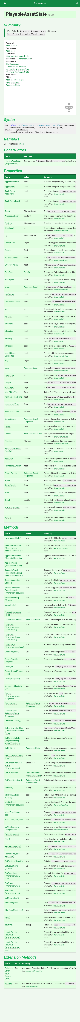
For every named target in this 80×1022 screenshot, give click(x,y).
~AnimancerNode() (13, 538)
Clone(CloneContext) (13, 620)
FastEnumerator (32, 773)
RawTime (9, 458)
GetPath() (9, 787)
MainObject (9, 387)
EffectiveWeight (11, 265)
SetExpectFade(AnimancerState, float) (12, 876)
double (60, 412)
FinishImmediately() (13, 721)
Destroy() (9, 666)
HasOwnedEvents (12, 302)
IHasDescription (12, 64)
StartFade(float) (11, 903)
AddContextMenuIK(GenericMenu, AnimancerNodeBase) (14, 548)
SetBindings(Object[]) (14, 861)
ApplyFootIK (10, 186)
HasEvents (9, 294)
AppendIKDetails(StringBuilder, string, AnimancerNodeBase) (14, 573)
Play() (7, 839)
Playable (8, 441)
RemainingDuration (13, 466)
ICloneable (10, 69)
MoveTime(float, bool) (14, 820)
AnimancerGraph (31, 287)
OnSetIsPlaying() (12, 834)
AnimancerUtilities (32, 986)
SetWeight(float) (12, 898)
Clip (6, 235)
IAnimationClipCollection (16, 67)
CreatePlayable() (12, 652)
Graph (7, 287)
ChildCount (9, 228)
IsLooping (9, 331)
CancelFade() (10, 605)
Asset (7, 211)
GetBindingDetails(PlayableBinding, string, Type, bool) (12, 740)
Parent (8, 434)
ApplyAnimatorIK (12, 182)
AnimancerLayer (31, 368)
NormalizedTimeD (12, 412)
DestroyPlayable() (12, 679)
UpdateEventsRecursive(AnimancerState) (12, 934)
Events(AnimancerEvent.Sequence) (12, 696)
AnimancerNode (22, 56)
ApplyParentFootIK (12, 201)
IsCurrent (9, 324)
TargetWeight (10, 485)
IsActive (8, 316)
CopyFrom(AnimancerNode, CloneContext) (12, 627)
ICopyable (10, 56)
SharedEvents (11, 473)
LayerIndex (9, 375)
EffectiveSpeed (11, 257)
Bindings (8, 223)
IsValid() (8, 983)
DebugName (10, 243)
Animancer (10, 51)
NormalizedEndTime (13, 397)
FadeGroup (9, 272)
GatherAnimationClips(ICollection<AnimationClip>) (14, 730)
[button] (4, 3)
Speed (7, 481)
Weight (8, 517)
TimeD (7, 500)
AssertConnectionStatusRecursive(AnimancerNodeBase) (14, 590)
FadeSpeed (9, 280)
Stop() (7, 917)
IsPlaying (8, 338)
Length (8, 383)
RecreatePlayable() (13, 846)
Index (7, 309)
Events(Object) (11, 703)
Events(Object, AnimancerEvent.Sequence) (12, 713)
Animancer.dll (11, 46)
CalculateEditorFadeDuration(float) (9, 973)
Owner (7, 426)
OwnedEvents (10, 419)
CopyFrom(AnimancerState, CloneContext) (12, 637)
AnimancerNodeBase (15, 80)
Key (6, 361)
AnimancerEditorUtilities (34, 971)
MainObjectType (12, 392)
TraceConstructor (12, 507)
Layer (7, 368)
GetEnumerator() (12, 773)
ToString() (9, 925)
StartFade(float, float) (14, 910)
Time (7, 493)
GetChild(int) (10, 748)
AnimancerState (24, 59)
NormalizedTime (12, 404)
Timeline (21, 144)
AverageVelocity (12, 216)
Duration (8, 250)
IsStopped (9, 346)
